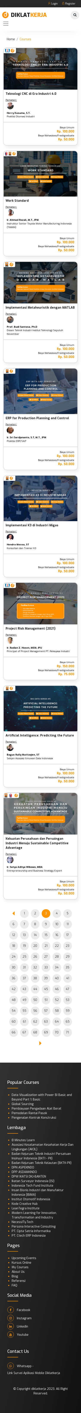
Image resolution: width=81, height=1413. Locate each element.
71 (67, 1032)
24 (14, 957)
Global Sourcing (22, 1104)
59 (68, 1011)
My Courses (20, 1267)
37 (24, 978)
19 (24, 946)
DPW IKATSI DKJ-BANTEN (29, 1177)
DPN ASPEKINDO (23, 1167)
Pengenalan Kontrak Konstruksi (34, 1118)
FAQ (14, 1285)
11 (68, 924)
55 (24, 1011)
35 (67, 967)
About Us (18, 1272)
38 (35, 978)
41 (67, 978)
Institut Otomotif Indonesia (31, 1199)
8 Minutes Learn (23, 1140)
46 (57, 989)
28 (57, 957)
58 (57, 1011)
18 (13, 946)
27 (46, 957)
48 (14, 1000)
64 (57, 1022)
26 (35, 957)
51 (46, 1000)
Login (53, 3)
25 (24, 957)
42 (14, 989)
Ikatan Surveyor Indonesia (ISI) (33, 1181)
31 (24, 967)
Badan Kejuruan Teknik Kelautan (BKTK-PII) (41, 1163)
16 (56, 935)
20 (35, 946)
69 (46, 1032)
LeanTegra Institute (26, 1208)
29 (68, 957)
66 (14, 1032)
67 (24, 1032)
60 (14, 1022)
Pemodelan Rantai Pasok (29, 1113)
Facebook (18, 1310)
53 (67, 1000)
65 (68, 1022)
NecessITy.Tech (22, 1222)
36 (13, 978)
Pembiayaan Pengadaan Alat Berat (36, 1109)
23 (67, 946)
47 (67, 989)
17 (67, 935)
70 (57, 1032)
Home (11, 39)
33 (46, 967)
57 (46, 1011)
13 (24, 935)
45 (46, 989)
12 (13, 935)
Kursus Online (21, 1263)
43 (24, 989)
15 (46, 935)
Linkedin (17, 1326)
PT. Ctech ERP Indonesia (29, 1236)
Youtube (18, 1334)
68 (35, 1032)
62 (35, 1022)
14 (35, 935)
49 (24, 1000)
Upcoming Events (24, 1258)
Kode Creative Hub (25, 1204)
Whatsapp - (20, 1366)
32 (35, 967)
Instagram (19, 1318)
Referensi (18, 1281)
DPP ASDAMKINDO (24, 1172)
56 (35, 1011)
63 (46, 1022)
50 (35, 1000)
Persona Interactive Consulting (34, 1226)
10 (56, 924)
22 (57, 946)
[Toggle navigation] (6, 23)
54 (14, 1011)
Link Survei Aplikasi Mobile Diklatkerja (33, 1373)
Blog (15, 1276)
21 (46, 946)
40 (57, 978)
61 (24, 1022)
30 (13, 967)
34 (57, 967)
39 (46, 978)
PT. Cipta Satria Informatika (31, 1231)
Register (68, 3)
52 (57, 1000)
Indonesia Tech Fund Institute (32, 1186)
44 (35, 989)
